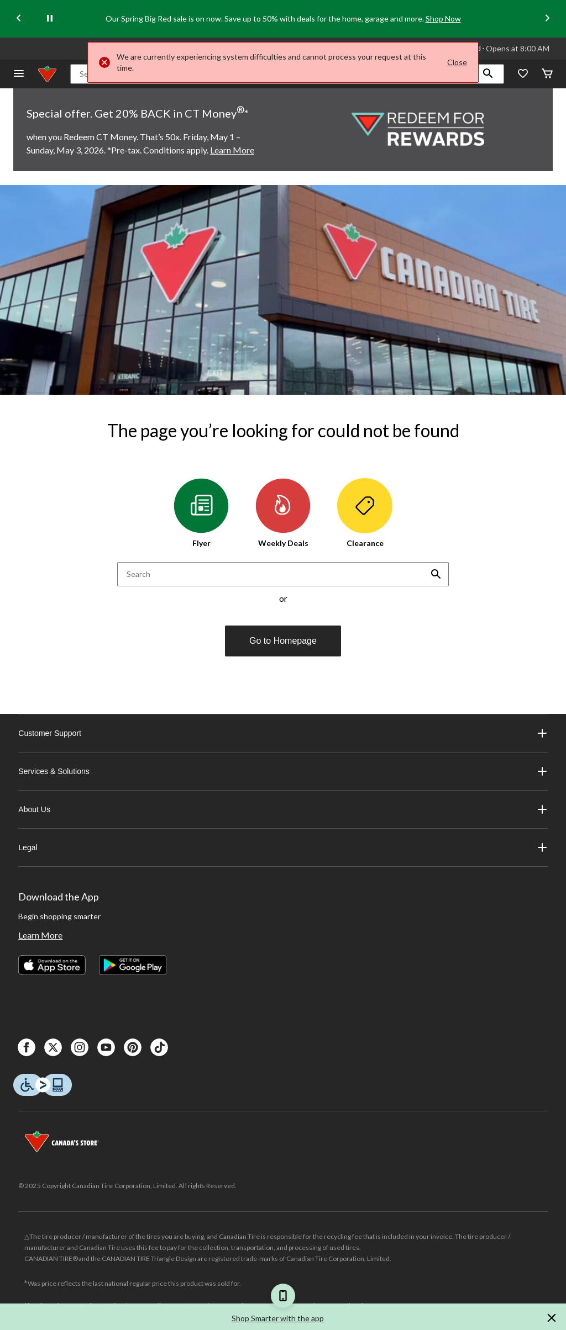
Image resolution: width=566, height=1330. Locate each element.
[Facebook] (26, 1047)
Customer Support (282, 733)
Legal (282, 847)
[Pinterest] (133, 1047)
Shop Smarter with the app (278, 1318)
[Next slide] (547, 19)
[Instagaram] (79, 1047)
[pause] (49, 18)
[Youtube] (106, 1047)
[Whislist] (522, 74)
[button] (488, 74)
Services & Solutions (282, 771)
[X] (53, 1047)
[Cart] (547, 74)
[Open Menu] (18, 74)
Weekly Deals (283, 513)
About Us (282, 809)
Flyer (201, 513)
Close (457, 62)
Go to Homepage (283, 640)
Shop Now (443, 18)
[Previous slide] (18, 19)
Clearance (364, 513)
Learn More (40, 935)
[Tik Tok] (159, 1047)
